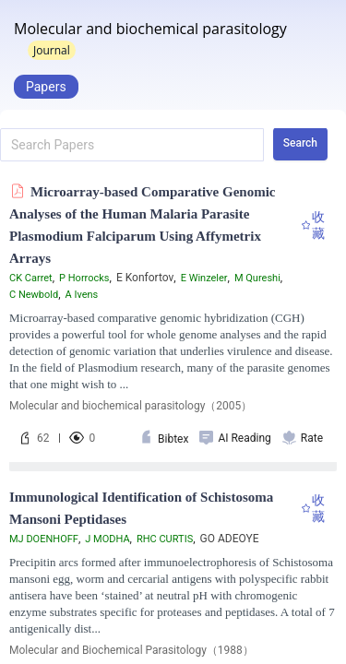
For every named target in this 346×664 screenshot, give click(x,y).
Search (300, 142)
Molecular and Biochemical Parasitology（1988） (131, 650)
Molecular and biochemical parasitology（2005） (130, 405)
